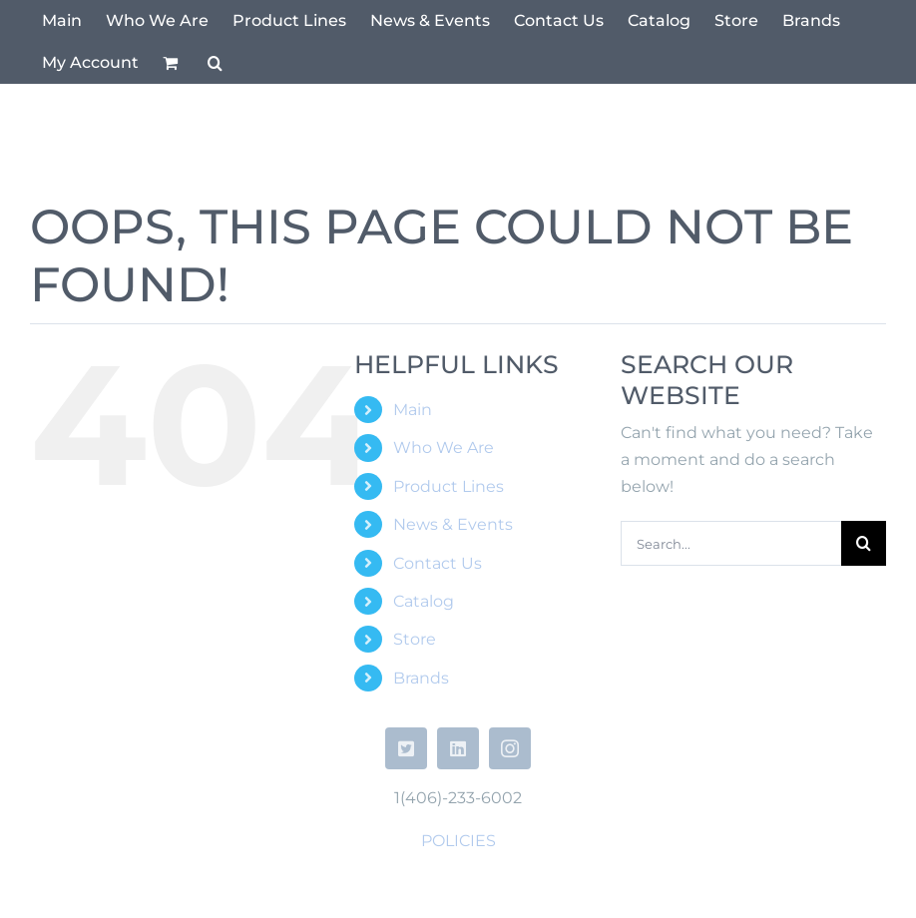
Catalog (423, 601)
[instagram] (510, 748)
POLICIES (458, 840)
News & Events (453, 524)
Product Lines (448, 486)
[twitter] (406, 748)
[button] (215, 63)
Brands (421, 678)
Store (414, 639)
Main (412, 409)
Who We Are (443, 447)
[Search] (863, 543)
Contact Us (437, 563)
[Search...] (731, 543)
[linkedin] (458, 748)
